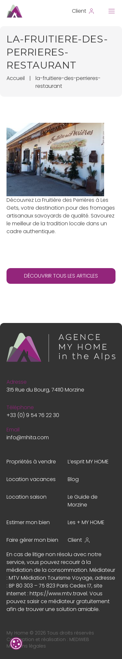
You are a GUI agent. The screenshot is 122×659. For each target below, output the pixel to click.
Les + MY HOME (86, 522)
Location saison (27, 497)
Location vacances (31, 479)
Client (79, 540)
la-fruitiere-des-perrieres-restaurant (68, 82)
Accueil (16, 78)
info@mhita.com (28, 437)
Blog (73, 479)
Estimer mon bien (28, 522)
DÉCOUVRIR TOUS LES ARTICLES (61, 276)
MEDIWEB (79, 639)
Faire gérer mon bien (32, 540)
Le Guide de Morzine (83, 500)
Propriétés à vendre (31, 461)
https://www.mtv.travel (58, 593)
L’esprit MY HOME (88, 461)
